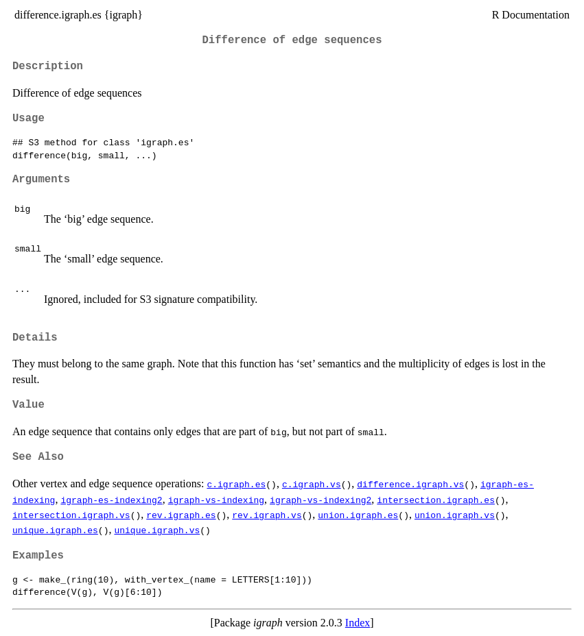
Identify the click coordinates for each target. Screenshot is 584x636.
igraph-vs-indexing (216, 499)
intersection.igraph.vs (71, 515)
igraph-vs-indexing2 (320, 499)
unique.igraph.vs (157, 530)
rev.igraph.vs (266, 515)
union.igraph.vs (454, 515)
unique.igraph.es (55, 530)
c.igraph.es (236, 484)
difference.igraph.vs (410, 484)
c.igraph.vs (311, 484)
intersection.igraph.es (436, 499)
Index (357, 622)
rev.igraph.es (180, 515)
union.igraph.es (358, 515)
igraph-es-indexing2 (111, 499)
